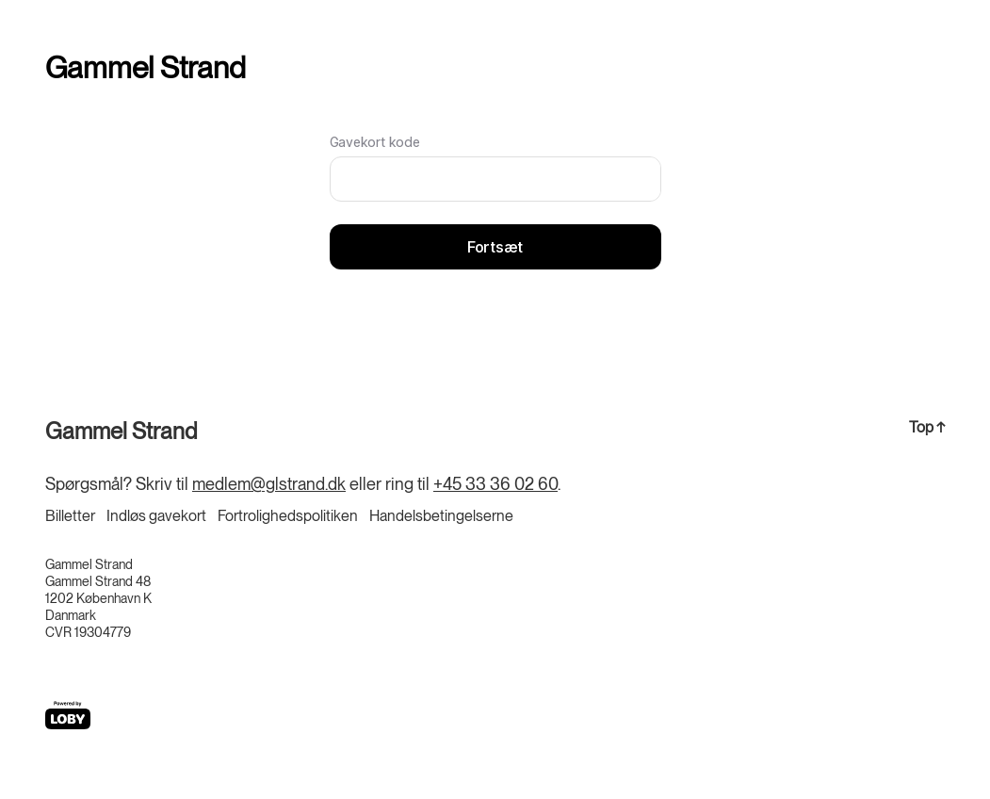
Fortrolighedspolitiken (288, 516)
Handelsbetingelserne (441, 516)
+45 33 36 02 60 (495, 484)
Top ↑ (927, 427)
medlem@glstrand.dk (269, 484)
